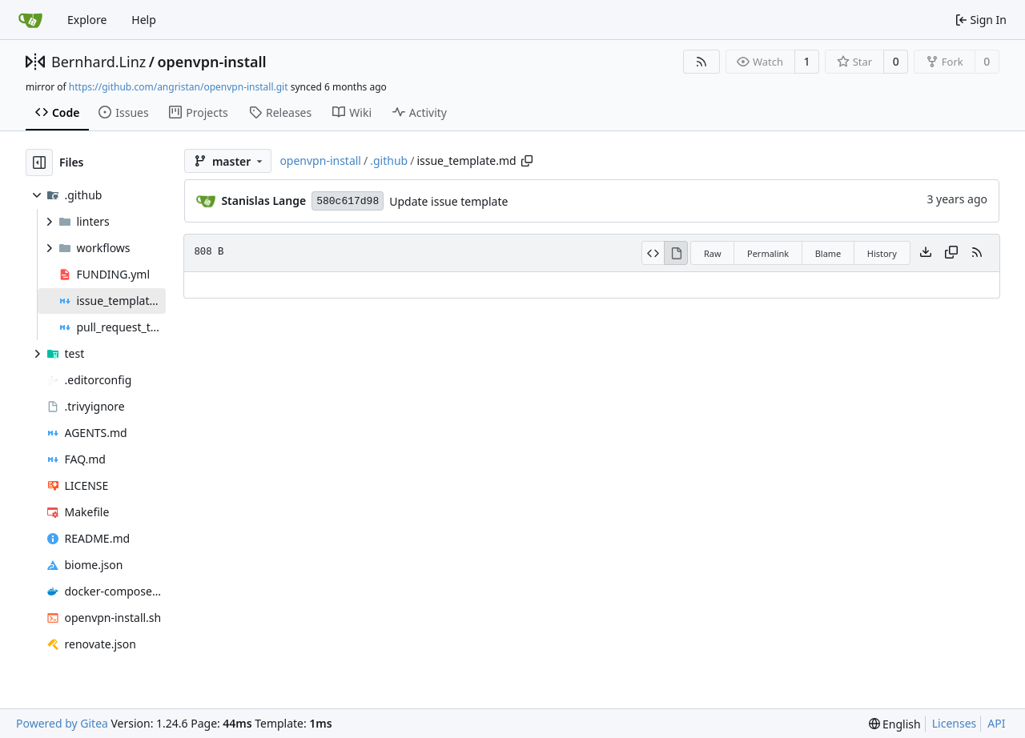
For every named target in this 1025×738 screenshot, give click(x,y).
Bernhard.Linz (98, 62)
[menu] (895, 724)
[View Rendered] (676, 253)
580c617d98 (347, 201)
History (882, 253)
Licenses (954, 723)
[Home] (30, 20)
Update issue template (448, 201)
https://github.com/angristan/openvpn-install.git (178, 87)
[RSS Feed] (701, 62)
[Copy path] (527, 160)
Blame (828, 253)
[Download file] (926, 253)
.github (389, 160)
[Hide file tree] (39, 162)
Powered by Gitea (62, 723)
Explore (87, 19)
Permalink (768, 253)
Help (143, 19)
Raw (713, 253)
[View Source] (653, 253)
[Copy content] (951, 253)
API (996, 723)
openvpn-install (211, 62)
